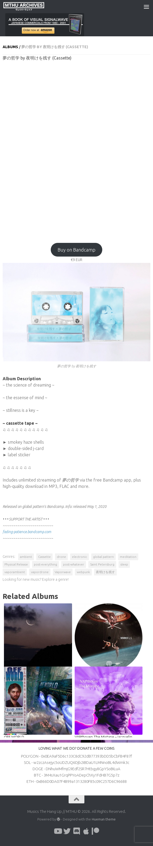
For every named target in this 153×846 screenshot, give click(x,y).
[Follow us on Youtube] (57, 831)
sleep (124, 564)
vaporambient (14, 572)
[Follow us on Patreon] (95, 831)
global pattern (103, 556)
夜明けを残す (105, 572)
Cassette (44, 556)
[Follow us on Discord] (76, 831)
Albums (10, 47)
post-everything (45, 564)
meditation (128, 556)
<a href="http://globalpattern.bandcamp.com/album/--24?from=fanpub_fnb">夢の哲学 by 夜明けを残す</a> (76, 149)
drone (61, 556)
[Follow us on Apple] (86, 831)
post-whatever (73, 564)
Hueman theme (104, 819)
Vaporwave (63, 572)
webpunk (83, 572)
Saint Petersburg (102, 564)
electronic (79, 556)
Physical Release (16, 564)
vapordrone (40, 572)
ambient (26, 556)
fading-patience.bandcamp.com (27, 532)
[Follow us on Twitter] (67, 831)
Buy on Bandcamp (76, 249)
